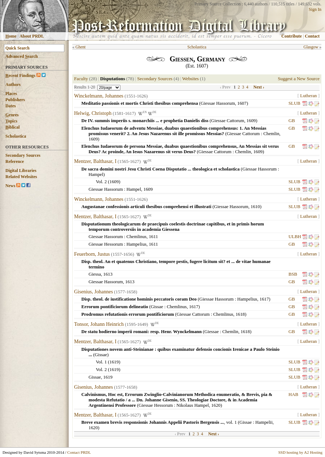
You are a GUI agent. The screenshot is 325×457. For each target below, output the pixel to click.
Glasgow (310, 47)
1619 (114, 362)
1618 (240, 314)
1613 (108, 274)
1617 (264, 299)
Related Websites (21, 176)
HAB (293, 394)
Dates (10, 105)
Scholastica (15, 136)
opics (11, 121)
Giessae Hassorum (218, 103)
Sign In (315, 9)
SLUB (294, 103)
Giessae (211, 331)
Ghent (81, 47)
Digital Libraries (21, 170)
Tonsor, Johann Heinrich (99, 324)
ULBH (294, 236)
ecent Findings (20, 75)
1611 (153, 236)
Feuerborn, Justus (92, 254)
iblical (12, 127)
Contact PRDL (79, 452)
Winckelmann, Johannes (98, 96)
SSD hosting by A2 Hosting (300, 452)
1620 (216, 405)
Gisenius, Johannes (93, 291)
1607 (242, 103)
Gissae (157, 306)
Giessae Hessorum (106, 244)
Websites (190, 78)
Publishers (15, 99)
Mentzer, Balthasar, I (95, 161)
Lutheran (308, 95)
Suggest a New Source (299, 78)
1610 (255, 206)
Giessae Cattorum (227, 120)
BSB (292, 274)
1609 (251, 120)
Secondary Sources (22, 155)
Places (11, 93)
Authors (13, 84)
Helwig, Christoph (92, 113)
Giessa (95, 274)
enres (11, 114)
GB (291, 120)
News (10, 185)
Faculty (81, 78)
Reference (14, 161)
